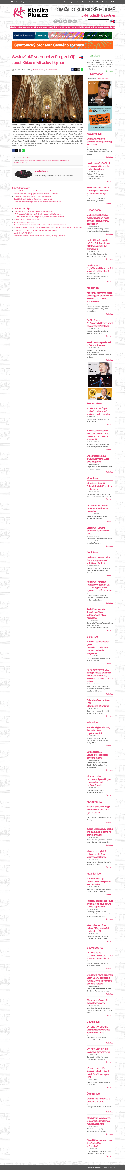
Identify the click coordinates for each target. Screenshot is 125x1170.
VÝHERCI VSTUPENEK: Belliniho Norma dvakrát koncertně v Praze (98, 1030)
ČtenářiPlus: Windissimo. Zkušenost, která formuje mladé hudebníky (99, 1121)
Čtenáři (112, 27)
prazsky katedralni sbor (20, 162)
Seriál (40, 27)
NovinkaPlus (94, 873)
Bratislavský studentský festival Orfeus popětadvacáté (32, 196)
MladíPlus (92, 722)
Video (50, 27)
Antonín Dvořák (23, 160)
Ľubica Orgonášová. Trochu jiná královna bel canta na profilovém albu (100, 832)
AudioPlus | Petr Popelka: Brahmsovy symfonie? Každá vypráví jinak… (99, 560)
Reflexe (19, 27)
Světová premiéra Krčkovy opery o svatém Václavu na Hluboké (36, 194)
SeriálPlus (92, 636)
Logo (71, 2)
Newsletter (92, 2)
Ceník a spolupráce (80, 2)
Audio (45, 27)
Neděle (100, 27)
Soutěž (106, 27)
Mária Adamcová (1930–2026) (24, 222)
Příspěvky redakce (21, 188)
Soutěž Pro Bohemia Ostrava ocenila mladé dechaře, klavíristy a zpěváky (39, 236)
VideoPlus (92, 478)
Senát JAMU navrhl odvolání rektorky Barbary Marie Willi (33, 191)
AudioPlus (92, 552)
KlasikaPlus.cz (51, 70)
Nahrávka (80, 27)
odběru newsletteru (103, 79)
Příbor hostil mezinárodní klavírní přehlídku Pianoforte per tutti (35, 230)
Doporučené (94, 210)
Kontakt (111, 2)
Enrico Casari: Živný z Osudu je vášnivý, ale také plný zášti (98, 459)
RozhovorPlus (94, 403)
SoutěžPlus (93, 1021)
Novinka (73, 27)
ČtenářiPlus (93, 1093)
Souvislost (34, 27)
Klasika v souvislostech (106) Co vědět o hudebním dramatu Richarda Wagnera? (98, 647)
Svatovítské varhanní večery (43, 160)
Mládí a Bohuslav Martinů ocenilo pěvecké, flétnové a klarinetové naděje (39, 217)
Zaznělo (67, 27)
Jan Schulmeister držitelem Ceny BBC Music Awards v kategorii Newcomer (40, 225)
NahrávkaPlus (94, 801)
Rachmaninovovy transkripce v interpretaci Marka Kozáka (99, 881)
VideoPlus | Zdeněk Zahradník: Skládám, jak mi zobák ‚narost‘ (99, 486)
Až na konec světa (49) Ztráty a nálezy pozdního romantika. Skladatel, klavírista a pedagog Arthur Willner (100, 676)
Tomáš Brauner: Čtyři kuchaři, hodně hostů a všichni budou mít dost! (99, 411)
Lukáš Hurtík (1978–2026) (23, 233)
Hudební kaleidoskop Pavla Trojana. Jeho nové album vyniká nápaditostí (100, 904)
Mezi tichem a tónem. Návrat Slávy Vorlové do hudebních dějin (98, 928)
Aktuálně (13, 27)
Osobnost (94, 27)
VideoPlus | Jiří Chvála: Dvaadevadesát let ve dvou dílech (97, 508)
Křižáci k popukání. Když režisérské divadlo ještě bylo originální (98, 809)
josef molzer (55, 160)
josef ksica (32, 160)
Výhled (87, 27)
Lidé (98, 2)
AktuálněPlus (38, 70)
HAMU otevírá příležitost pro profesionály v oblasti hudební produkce (37, 202)
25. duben (95, 55)
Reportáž (61, 27)
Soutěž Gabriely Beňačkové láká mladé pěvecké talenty (33, 199)
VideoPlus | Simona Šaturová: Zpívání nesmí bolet (98, 531)
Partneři (104, 2)
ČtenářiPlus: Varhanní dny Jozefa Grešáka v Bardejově (99, 1143)
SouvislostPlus (95, 947)
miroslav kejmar (64, 160)
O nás (66, 2)
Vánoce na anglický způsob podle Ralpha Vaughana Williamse (97, 854)
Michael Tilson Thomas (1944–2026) (26, 219)
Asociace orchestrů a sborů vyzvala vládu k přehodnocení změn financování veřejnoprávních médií (48, 227)
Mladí (55, 27)
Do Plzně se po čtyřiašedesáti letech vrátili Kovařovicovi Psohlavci (100, 268)
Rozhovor (26, 27)
